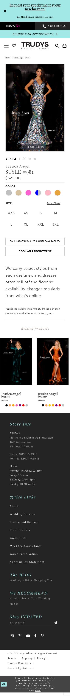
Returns (11, 658)
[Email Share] (34, 159)
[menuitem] (17, 26)
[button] (64, 45)
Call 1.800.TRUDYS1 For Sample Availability (35, 241)
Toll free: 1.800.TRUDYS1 (24, 458)
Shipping (27, 658)
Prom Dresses (20, 530)
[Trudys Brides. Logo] (35, 45)
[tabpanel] (35, 107)
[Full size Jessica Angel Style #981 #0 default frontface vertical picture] (35, 107)
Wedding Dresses (22, 514)
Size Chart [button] (53, 203)
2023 (27, 58)
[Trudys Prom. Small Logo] (17, 26)
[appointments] (35, 34)
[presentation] (17, 361)
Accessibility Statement (27, 562)
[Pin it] (29, 159)
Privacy (41, 658)
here (38, 691)
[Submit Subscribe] (55, 623)
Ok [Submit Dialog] (3, 684)
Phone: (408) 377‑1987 (23, 454)
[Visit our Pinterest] (42, 635)
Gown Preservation (24, 554)
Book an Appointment (35, 251)
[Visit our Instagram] (12, 635)
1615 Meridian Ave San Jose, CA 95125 (35, 16)
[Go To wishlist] (14, 45)
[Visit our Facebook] (35, 635)
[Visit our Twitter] (20, 636)
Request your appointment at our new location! (35, 7)
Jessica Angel (18, 58)
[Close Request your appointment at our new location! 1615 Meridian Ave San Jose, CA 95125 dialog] (4, 10)
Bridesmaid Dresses (24, 522)
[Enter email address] (34, 623)
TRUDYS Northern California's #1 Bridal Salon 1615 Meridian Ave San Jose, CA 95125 (31, 440)
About (14, 506)
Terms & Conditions (19, 663)
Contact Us (18, 538)
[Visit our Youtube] (28, 635)
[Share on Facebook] (20, 159)
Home (7, 58)
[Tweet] (24, 159)
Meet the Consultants (25, 546)
